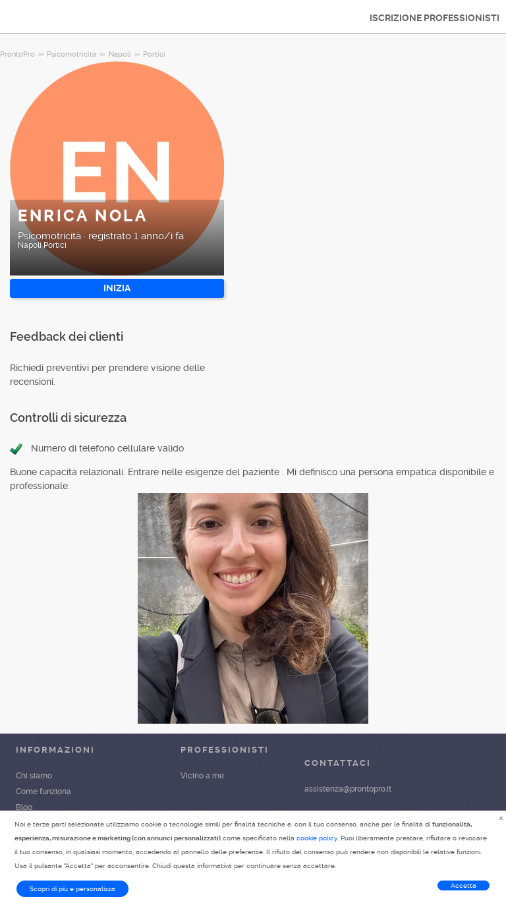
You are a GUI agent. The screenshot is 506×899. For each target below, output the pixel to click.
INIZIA (116, 288)
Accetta (463, 885)
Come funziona (43, 791)
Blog (24, 807)
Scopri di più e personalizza (72, 888)
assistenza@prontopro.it (347, 789)
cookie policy (316, 838)
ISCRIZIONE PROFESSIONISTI (434, 18)
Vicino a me (202, 775)
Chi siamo (34, 775)
